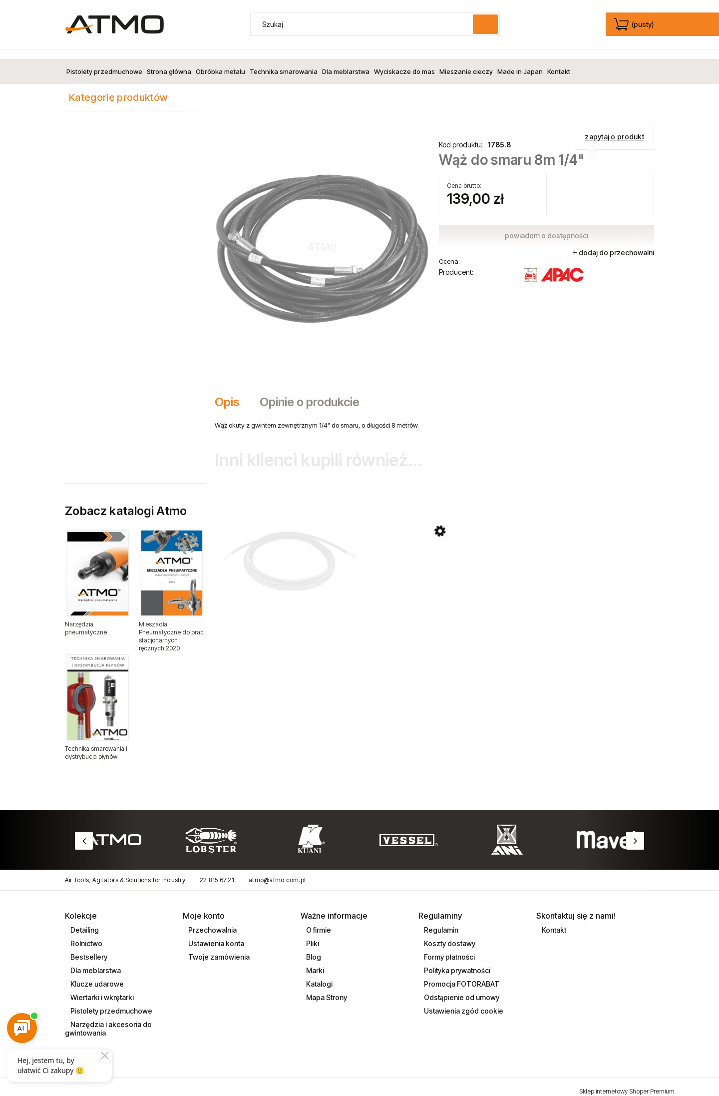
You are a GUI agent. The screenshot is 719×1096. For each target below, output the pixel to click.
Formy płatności (448, 948)
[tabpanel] (434, 415)
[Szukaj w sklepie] (364, 24)
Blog (313, 948)
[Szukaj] (485, 24)
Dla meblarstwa (95, 961)
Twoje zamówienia (218, 948)
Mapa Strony (326, 988)
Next (635, 832)
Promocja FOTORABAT (460, 975)
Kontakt (553, 921)
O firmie (318, 921)
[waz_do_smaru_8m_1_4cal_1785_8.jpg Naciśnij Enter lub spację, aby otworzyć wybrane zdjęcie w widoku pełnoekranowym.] (322, 237)
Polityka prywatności (456, 961)
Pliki (312, 934)
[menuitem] (104, 61)
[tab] (232, 392)
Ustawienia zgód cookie (462, 1002)
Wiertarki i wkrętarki (101, 988)
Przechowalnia (212, 921)
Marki (314, 961)
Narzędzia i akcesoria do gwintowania (108, 1019)
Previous (84, 832)
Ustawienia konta (215, 934)
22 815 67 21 (217, 870)
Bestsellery (88, 948)
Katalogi (319, 975)
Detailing (84, 921)
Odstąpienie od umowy (460, 988)
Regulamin (440, 921)
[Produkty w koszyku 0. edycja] (635, 24)
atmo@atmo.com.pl (277, 870)
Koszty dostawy (448, 934)
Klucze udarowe (96, 975)
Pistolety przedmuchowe (110, 1002)
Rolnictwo (85, 934)
